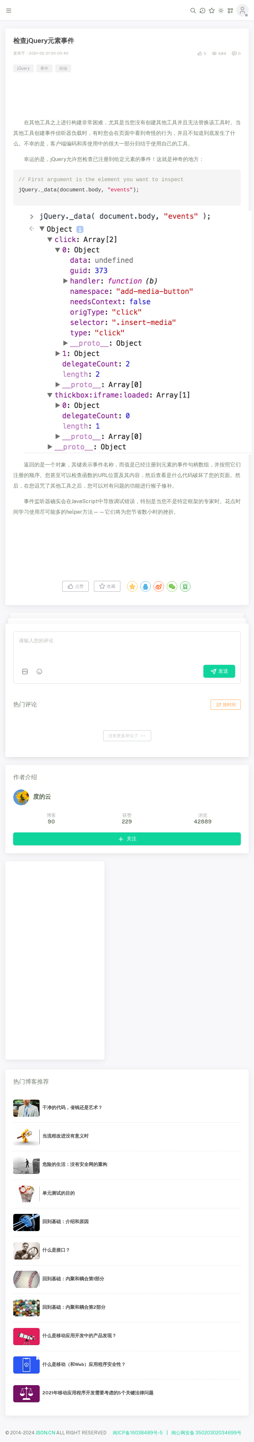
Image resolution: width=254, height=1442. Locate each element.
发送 (219, 671)
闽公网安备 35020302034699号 (206, 1432)
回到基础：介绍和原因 (65, 1221)
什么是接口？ (56, 1250)
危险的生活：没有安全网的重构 (74, 1164)
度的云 (42, 796)
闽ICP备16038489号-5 (138, 1432)
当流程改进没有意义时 (65, 1136)
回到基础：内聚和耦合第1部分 (73, 1278)
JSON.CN (45, 1432)
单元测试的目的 (58, 1193)
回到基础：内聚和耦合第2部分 (74, 1307)
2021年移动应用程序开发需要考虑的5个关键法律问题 (97, 1392)
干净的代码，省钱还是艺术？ (72, 1107)
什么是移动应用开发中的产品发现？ (79, 1335)
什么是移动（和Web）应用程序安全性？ (84, 1364)
